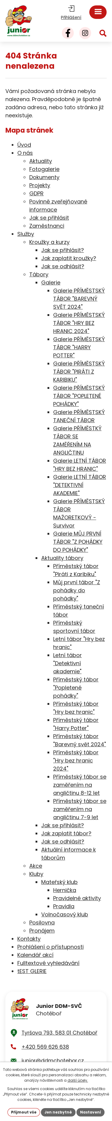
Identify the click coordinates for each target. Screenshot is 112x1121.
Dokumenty (44, 177)
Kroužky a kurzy (49, 242)
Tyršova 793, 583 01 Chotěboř (59, 1032)
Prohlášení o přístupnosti (50, 947)
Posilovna (42, 922)
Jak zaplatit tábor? (66, 833)
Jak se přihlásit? (62, 250)
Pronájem (42, 930)
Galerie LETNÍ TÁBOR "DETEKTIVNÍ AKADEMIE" (79, 485)
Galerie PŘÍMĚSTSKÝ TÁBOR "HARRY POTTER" (79, 347)
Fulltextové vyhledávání (48, 963)
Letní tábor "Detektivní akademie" (67, 663)
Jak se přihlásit (49, 217)
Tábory (38, 274)
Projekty (39, 185)
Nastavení (90, 1112)
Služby (25, 234)
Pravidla (63, 906)
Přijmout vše (23, 1112)
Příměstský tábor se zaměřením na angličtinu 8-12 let (79, 785)
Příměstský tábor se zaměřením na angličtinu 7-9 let (79, 809)
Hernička (64, 890)
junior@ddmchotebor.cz (53, 1060)
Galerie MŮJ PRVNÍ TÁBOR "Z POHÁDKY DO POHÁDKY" (77, 542)
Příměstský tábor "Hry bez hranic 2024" (76, 760)
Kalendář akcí (35, 955)
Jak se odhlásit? (62, 266)
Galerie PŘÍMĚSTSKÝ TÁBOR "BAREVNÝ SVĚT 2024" (79, 299)
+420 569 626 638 (45, 1046)
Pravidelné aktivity (77, 898)
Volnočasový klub (64, 914)
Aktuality (40, 161)
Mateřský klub (59, 882)
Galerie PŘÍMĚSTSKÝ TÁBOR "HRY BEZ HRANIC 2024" (79, 323)
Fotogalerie (44, 169)
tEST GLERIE (32, 971)
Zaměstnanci (46, 226)
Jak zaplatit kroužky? (68, 258)
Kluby (36, 874)
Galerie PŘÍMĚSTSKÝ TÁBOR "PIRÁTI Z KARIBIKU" (79, 371)
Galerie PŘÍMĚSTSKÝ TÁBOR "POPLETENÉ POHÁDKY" (79, 396)
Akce (35, 866)
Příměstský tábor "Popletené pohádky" (76, 687)
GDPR (36, 193)
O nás (25, 153)
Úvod (24, 145)
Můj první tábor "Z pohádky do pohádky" (76, 590)
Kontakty (29, 938)
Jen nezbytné (58, 1112)
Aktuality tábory (62, 558)
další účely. (77, 1080)
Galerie (50, 282)
